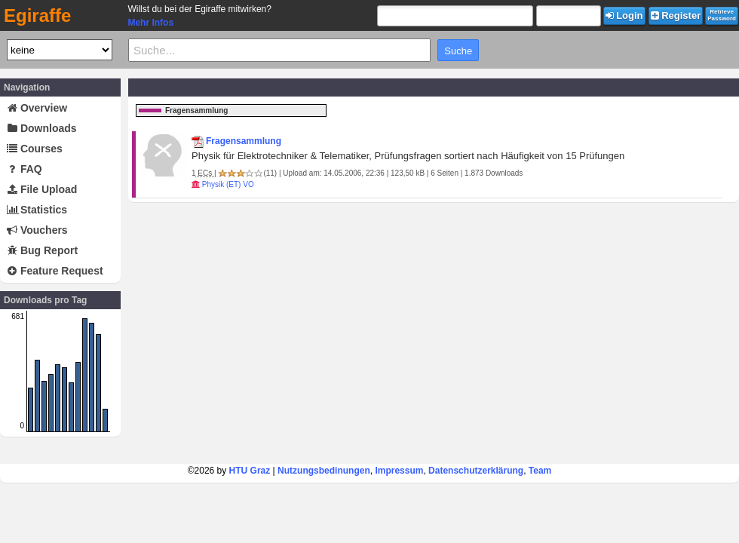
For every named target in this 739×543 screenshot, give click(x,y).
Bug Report (42, 250)
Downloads (42, 128)
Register (676, 15)
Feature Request (55, 271)
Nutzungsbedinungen (324, 470)
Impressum (399, 470)
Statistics (37, 210)
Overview (37, 108)
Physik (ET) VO (228, 184)
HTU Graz (250, 470)
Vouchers (37, 230)
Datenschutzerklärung (475, 470)
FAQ (24, 169)
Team (540, 470)
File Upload (42, 189)
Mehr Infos (150, 22)
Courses (35, 149)
